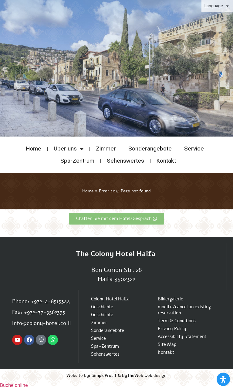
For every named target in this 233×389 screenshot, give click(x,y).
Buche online (14, 385)
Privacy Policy (172, 329)
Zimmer (106, 148)
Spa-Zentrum (77, 161)
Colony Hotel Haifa (110, 299)
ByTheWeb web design (144, 375)
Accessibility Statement (182, 336)
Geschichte (102, 307)
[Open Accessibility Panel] (223, 379)
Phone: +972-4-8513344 (41, 301)
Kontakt (166, 161)
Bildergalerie (170, 299)
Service (194, 148)
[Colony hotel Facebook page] (29, 340)
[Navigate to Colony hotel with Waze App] (41, 340)
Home (33, 148)
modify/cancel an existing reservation (184, 310)
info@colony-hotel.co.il (41, 323)
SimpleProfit (104, 375)
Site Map (167, 344)
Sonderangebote (150, 148)
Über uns (68, 149)
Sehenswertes (125, 161)
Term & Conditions (177, 321)
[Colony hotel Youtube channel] (17, 340)
